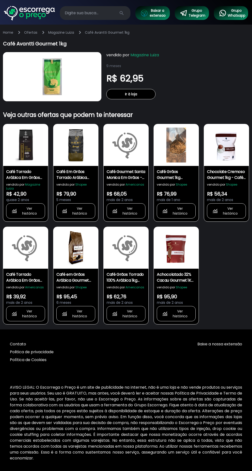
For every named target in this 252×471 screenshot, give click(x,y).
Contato (18, 344)
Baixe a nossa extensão (219, 344)
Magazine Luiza (61, 32)
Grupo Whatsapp (232, 13)
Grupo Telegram (192, 13)
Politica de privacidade (32, 352)
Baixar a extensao (152, 13)
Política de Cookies (28, 360)
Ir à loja (131, 94)
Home (8, 32)
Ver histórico (24, 211)
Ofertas (30, 32)
